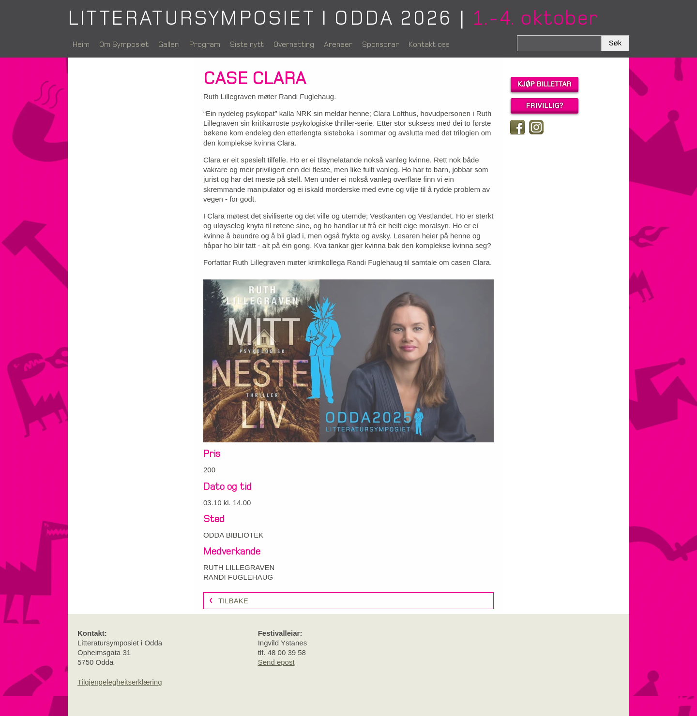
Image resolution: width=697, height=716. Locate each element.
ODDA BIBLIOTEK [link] (233, 535)
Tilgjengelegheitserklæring (119, 682)
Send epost (276, 662)
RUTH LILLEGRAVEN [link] (238, 567)
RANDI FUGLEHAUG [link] (238, 577)
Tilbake (233, 601)
